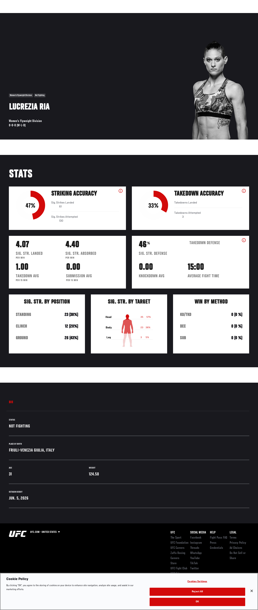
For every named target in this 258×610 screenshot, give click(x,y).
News (60, 15)
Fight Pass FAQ (218, 538)
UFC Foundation (179, 543)
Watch (197, 15)
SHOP (234, 15)
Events (10, 15)
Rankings (27, 15)
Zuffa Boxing (217, 15)
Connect (182, 15)
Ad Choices (236, 548)
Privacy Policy (238, 543)
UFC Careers (177, 548)
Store (173, 563)
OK (197, 602)
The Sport (175, 538)
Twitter (194, 568)
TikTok (194, 563)
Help (212, 532)
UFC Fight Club (178, 568)
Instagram (196, 543)
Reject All (197, 591)
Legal (233, 532)
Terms (233, 538)
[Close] (251, 591)
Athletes (45, 15)
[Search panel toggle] (245, 15)
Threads (194, 548)
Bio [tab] (11, 402)
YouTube (195, 558)
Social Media (198, 532)
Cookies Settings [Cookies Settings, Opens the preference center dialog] (197, 581)
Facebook (195, 538)
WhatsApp (196, 553)
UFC (172, 532)
